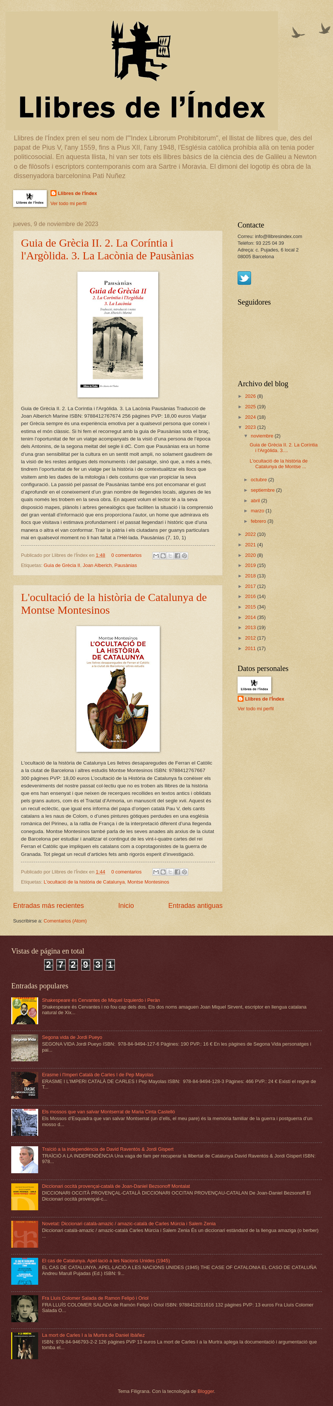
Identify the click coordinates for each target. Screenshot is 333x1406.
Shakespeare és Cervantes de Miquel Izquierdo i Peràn (101, 1000)
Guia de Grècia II (62, 565)
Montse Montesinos (148, 882)
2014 (251, 617)
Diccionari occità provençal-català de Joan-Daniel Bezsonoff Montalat (116, 1186)
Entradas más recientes (48, 905)
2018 (251, 576)
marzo (258, 510)
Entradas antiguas (195, 905)
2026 (251, 396)
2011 (251, 648)
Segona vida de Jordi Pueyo (72, 1037)
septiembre (263, 490)
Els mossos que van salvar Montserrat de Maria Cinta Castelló (108, 1111)
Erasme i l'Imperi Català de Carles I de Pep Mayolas (97, 1074)
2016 (251, 596)
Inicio (126, 905)
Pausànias (125, 565)
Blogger (206, 1391)
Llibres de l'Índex (77, 193)
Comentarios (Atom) (65, 921)
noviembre (263, 436)
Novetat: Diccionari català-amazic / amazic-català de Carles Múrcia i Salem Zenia (129, 1223)
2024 (251, 417)
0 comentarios (126, 555)
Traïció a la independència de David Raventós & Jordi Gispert (108, 1149)
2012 (251, 638)
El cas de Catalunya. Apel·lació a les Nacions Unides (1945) (106, 1260)
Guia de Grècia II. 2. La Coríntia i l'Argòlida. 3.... (284, 447)
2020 (251, 555)
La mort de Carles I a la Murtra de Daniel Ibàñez (93, 1335)
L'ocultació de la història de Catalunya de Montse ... (279, 463)
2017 (251, 586)
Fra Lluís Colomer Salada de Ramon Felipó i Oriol (95, 1298)
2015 (251, 607)
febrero (259, 521)
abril (256, 500)
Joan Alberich (97, 565)
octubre (259, 479)
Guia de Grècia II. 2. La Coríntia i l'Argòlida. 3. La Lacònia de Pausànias (107, 249)
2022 (251, 534)
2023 (251, 427)
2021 (251, 545)
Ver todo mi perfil (69, 203)
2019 (251, 565)
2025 (251, 406)
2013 (251, 627)
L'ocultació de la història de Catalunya (84, 882)
